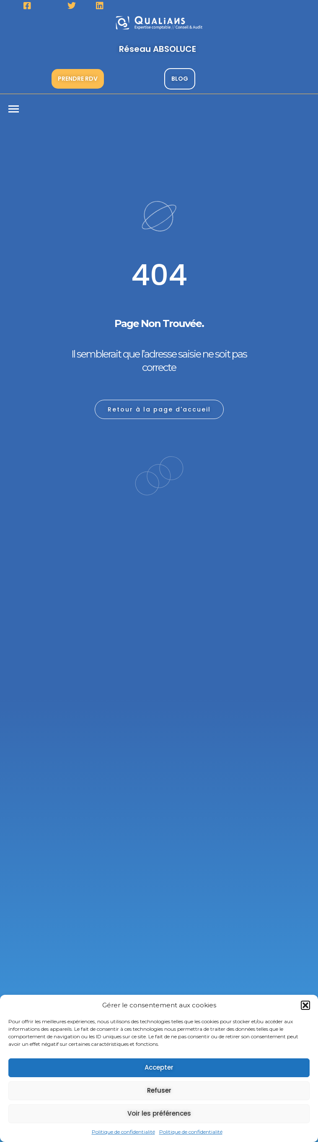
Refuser (159, 1090)
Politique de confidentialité (123, 1132)
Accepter (159, 1067)
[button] (305, 1005)
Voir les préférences (159, 1113)
